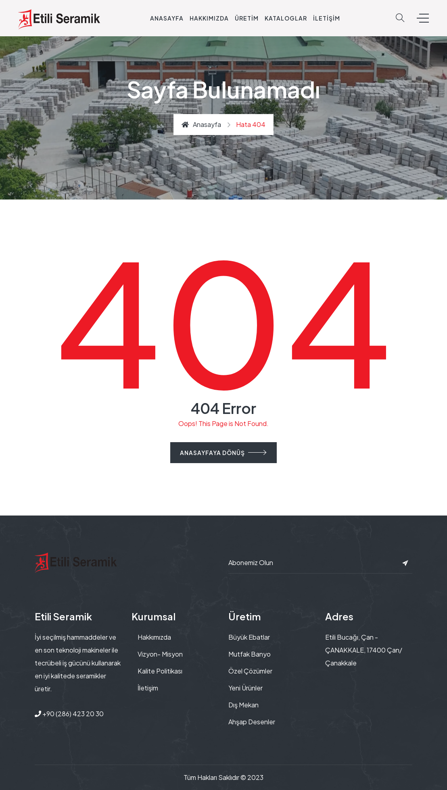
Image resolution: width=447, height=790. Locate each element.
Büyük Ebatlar (249, 637)
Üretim (247, 18)
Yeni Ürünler (245, 688)
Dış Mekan (243, 705)
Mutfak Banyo (249, 654)
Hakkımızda (209, 18)
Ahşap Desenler (251, 721)
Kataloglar (286, 18)
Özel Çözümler (250, 671)
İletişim (326, 18)
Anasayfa (167, 18)
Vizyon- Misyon (160, 654)
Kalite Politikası (160, 671)
